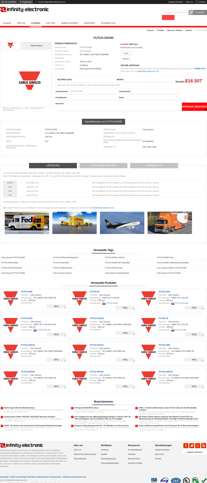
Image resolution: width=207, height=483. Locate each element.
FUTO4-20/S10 (166, 366)
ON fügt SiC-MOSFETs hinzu (86, 403)
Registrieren (27, 2)
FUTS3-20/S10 (97, 340)
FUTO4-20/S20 (97, 313)
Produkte (35, 18)
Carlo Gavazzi (85, 46)
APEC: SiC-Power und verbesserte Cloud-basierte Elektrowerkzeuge (33, 421)
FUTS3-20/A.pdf (181, 298)
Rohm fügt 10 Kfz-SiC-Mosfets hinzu (19, 403)
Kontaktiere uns (108, 18)
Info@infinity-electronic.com (148, 66)
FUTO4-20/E (27, 286)
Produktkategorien (135, 445)
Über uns (189, 2)
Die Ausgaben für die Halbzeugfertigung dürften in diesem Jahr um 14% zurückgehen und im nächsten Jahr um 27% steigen (103, 413)
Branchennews (134, 454)
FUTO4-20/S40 (28, 340)
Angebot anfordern (175, 2)
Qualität (104, 449)
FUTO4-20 (95, 286)
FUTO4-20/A (27, 313)
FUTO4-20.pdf (112, 298)
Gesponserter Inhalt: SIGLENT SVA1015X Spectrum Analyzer (29, 412)
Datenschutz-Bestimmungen (85, 449)
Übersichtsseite (80, 454)
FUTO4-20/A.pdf (43, 325)
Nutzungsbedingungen (110, 458)
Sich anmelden (10, 2)
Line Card (50, 18)
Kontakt (158, 454)
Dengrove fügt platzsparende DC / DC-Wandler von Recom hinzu (102, 421)
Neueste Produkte (135, 458)
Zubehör (188, 25)
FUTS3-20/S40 (97, 366)
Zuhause (7, 18)
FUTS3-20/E (164, 340)
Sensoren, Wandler (174, 25)
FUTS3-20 (163, 313)
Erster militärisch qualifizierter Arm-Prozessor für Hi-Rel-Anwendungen (169, 421)
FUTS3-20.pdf (180, 325)
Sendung (104, 445)
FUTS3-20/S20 (28, 366)
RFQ (56, 301)
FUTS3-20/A (164, 286)
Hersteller (132, 449)
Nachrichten (89, 18)
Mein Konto (159, 449)
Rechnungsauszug (108, 454)
